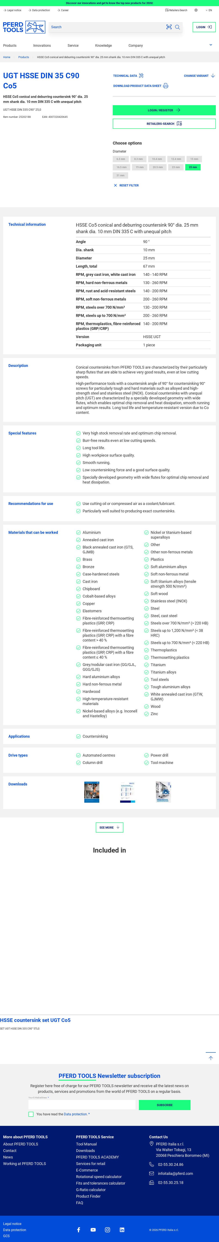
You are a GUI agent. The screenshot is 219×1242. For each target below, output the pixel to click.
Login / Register (164, 110)
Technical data (128, 75)
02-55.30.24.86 (166, 1164)
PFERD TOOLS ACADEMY (97, 1157)
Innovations (42, 46)
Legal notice (12, 10)
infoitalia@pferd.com (171, 1173)
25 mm (193, 167)
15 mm (194, 159)
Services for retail (90, 1163)
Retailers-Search (176, 10)
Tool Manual (86, 1144)
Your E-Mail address (37, 1097)
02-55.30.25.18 (166, 1182)
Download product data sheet (140, 85)
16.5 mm (121, 167)
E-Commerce (87, 1170)
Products (9, 46)
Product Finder (88, 1196)
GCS (6, 1236)
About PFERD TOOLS (20, 1144)
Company (136, 46)
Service (73, 46)
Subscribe (165, 1105)
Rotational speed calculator (99, 1176)
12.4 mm (176, 159)
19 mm (140, 167)
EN (208, 10)
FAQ (79, 1203)
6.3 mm (121, 159)
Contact (9, 1150)
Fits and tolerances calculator (100, 1183)
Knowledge (103, 46)
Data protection (39, 10)
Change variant (199, 75)
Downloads (85, 1150)
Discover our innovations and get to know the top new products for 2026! (109, 3)
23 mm (176, 167)
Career (63, 10)
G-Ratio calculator (91, 1190)
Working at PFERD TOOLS (24, 1163)
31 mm (120, 175)
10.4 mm (157, 159)
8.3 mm (138, 159)
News (8, 1157)
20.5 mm (158, 167)
